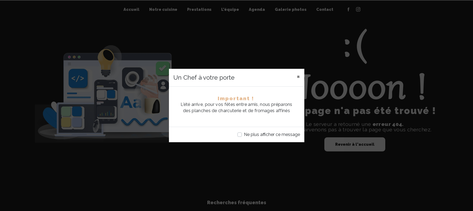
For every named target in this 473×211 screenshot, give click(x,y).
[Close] (298, 76)
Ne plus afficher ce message (272, 134)
